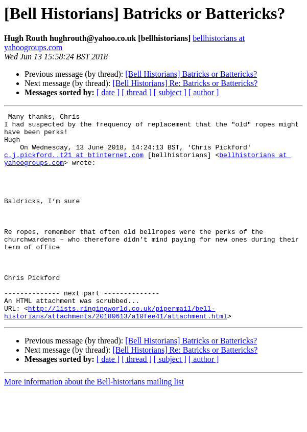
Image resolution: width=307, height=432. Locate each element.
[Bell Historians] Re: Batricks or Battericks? (184, 83)
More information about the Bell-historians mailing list (94, 423)
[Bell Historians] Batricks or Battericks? (191, 74)
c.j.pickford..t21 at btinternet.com (74, 163)
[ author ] (203, 92)
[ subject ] (170, 92)
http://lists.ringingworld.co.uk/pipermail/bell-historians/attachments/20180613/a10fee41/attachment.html (115, 352)
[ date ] (108, 92)
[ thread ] (137, 92)
